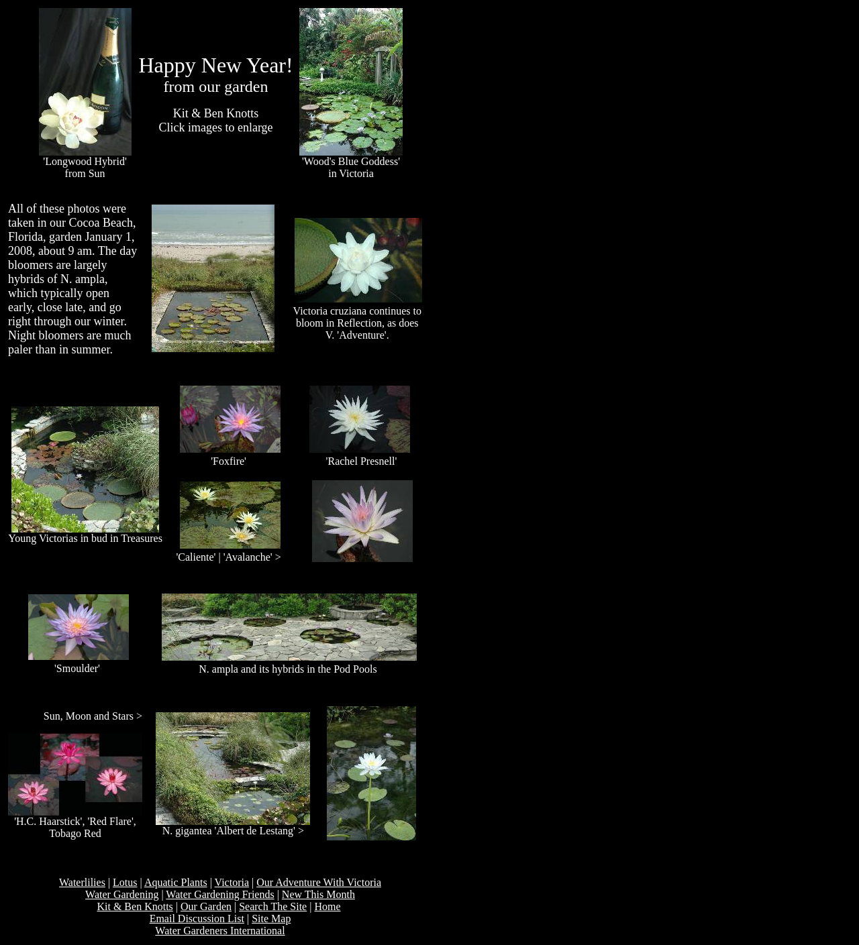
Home (327, 906)
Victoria (232, 882)
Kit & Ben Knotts (134, 906)
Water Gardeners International (220, 930)
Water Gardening (121, 894)
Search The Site (273, 906)
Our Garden (206, 906)
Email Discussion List (197, 918)
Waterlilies (82, 882)
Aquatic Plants (175, 882)
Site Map (271, 918)
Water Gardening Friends (220, 894)
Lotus (125, 882)
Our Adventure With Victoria (318, 882)
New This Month (318, 894)
